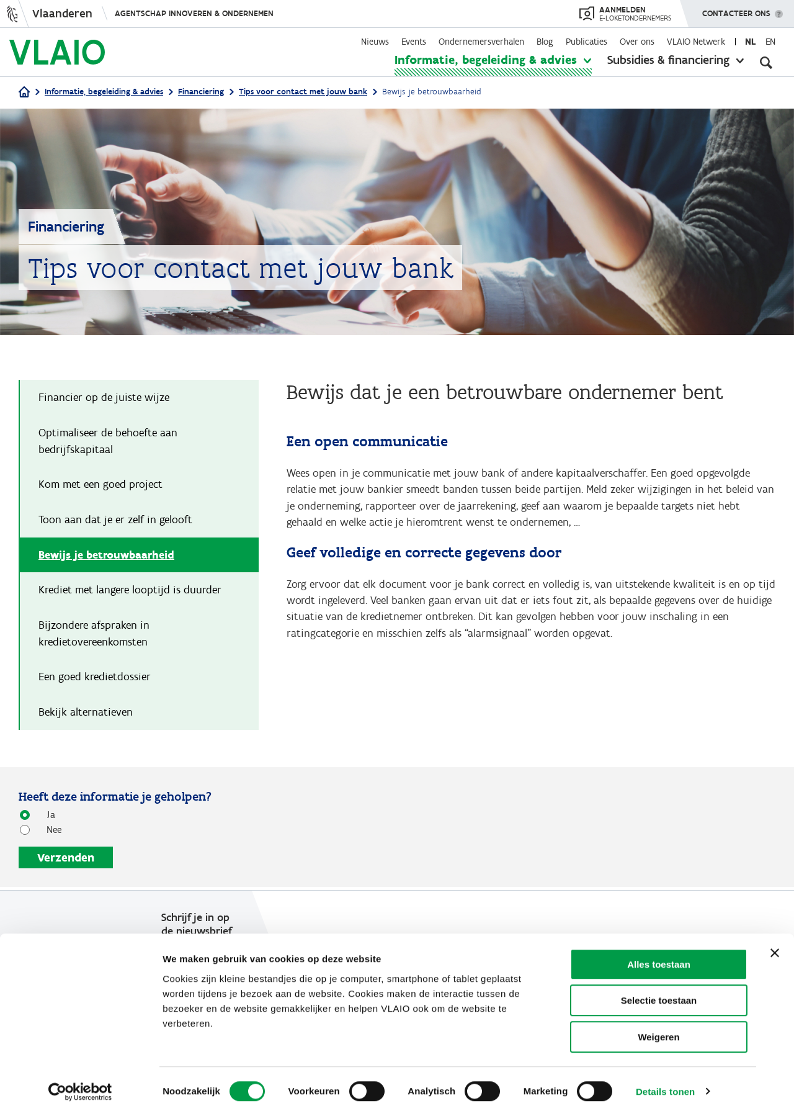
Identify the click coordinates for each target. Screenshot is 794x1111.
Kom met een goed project (100, 485)
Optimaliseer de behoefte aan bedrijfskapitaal (107, 441)
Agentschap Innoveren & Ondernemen (194, 13)
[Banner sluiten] (774, 947)
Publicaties (586, 41)
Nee (49, 832)
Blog (545, 41)
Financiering (201, 91)
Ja (46, 817)
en (770, 41)
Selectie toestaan (659, 996)
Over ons (637, 41)
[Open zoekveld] (766, 62)
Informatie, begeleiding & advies (486, 59)
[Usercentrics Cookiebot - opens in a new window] (80, 1086)
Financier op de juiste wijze (103, 398)
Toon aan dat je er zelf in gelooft (115, 521)
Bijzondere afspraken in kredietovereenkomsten (93, 635)
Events (413, 41)
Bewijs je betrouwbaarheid (106, 556)
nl (750, 41)
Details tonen (665, 1086)
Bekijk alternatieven (85, 714)
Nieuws (375, 41)
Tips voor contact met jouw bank (303, 91)
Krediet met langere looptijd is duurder (129, 591)
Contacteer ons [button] (736, 9)
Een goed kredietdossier (94, 679)
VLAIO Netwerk (696, 41)
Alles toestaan (658, 959)
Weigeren (658, 1032)
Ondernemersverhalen (481, 41)
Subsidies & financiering (668, 59)
